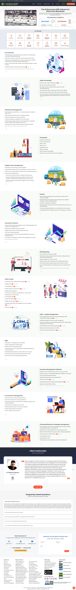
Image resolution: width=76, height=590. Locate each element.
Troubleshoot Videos (65, 571)
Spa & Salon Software (20, 583)
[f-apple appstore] (48, 573)
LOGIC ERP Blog (6, 581)
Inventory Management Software (35, 577)
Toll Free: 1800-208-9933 (20, 550)
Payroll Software (32, 570)
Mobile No (58, 542)
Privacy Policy (33, 587)
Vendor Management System (34, 574)
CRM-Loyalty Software (33, 568)
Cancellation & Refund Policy (41, 587)
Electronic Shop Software (20, 578)
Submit (66, 551)
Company (58, 3)
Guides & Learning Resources (34, 583)
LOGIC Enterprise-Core (20, 561)
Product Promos (64, 565)
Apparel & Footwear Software (21, 568)
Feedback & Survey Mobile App (50, 563)
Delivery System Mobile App (49, 564)
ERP (53, 3)
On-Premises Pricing (7, 575)
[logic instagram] (52, 579)
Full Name (43, 542)
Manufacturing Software (20, 567)
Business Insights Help (65, 574)
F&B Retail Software (19, 581)
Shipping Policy (50, 587)
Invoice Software (32, 567)
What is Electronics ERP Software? (12, 501)
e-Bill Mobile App (47, 561)
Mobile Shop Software (20, 580)
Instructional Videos (65, 568)
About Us (5, 561)
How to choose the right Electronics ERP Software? (16, 521)
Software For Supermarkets (21, 573)
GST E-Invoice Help (64, 577)
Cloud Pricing (6, 574)
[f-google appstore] (48, 571)
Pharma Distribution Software (21, 577)
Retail (33, 3)
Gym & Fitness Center (33, 561)
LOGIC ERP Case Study (8, 580)
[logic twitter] (54, 579)
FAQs (5, 578)
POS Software (31, 563)
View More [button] (38, 487)
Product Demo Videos (65, 562)
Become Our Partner (8, 565)
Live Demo (49, 25)
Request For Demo (7, 564)
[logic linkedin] (45, 579)
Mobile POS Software (48, 567)
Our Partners (6, 568)
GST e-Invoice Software (33, 565)
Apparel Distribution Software (21, 570)
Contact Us (6, 563)
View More (44, 25)
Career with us (6, 567)
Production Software (33, 578)
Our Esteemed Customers (9, 570)
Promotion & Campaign (33, 571)
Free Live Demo (7, 571)
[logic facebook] (49, 579)
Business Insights (32, 580)
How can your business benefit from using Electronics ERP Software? (20, 516)
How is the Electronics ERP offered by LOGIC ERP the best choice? (19, 525)
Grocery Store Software (20, 574)
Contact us (64, 3)
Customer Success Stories (9, 577)
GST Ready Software (33, 564)
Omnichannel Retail (19, 563)
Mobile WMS (46, 568)
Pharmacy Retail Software (20, 575)
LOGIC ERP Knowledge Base (9, 583)
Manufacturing (47, 3)
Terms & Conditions (26, 587)
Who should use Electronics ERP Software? (14, 512)
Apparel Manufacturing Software (22, 571)
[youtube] (47, 579)
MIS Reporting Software (33, 581)
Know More (74, 0)
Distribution (39, 3)
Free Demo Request (71, 3)
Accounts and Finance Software (35, 573)
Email (42, 546)
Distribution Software (20, 565)
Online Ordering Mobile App (49, 565)
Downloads (6, 573)
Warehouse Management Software (35, 575)
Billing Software (18, 564)
